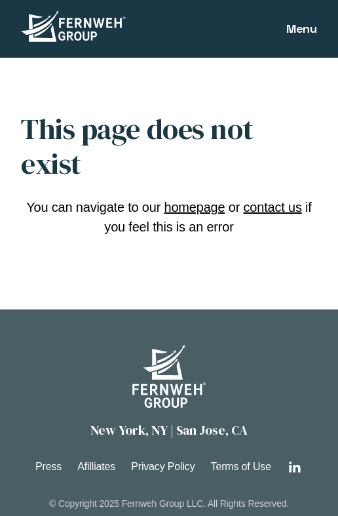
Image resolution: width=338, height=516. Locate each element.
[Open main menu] (301, 29)
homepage (194, 207)
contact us (273, 207)
